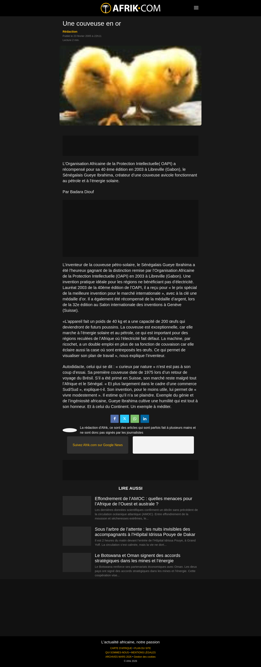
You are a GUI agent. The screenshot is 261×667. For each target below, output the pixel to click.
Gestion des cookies (145, 656)
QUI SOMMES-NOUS (117, 652)
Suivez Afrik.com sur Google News (98, 445)
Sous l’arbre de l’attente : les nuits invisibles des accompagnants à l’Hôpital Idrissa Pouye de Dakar (145, 532)
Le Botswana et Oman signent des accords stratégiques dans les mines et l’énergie (137, 558)
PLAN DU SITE (142, 648)
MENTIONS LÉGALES (143, 652)
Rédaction (70, 31)
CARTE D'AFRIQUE (121, 648)
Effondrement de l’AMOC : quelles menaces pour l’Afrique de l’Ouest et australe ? (143, 501)
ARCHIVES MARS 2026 (118, 656)
